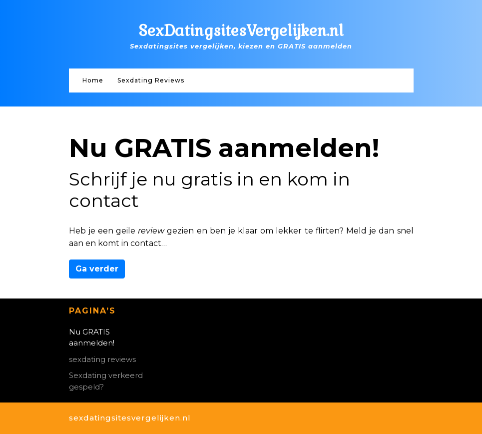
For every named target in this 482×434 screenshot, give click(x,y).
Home (92, 80)
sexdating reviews (102, 359)
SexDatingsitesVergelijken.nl (241, 30)
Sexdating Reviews (150, 80)
